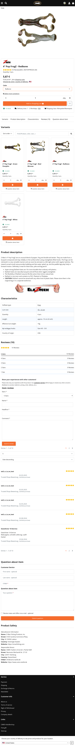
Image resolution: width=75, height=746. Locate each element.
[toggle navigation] (2, 3)
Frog (39, 305)
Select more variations (11, 94)
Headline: (5, 409)
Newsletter (4, 692)
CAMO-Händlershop (7, 724)
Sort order (6, 133)
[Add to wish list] (70, 103)
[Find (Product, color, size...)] (6, 3)
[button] (69, 3)
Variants (5, 119)
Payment (4, 682)
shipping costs (20, 79)
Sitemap (3, 731)
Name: (4, 401)
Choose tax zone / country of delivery (17, 82)
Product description (18, 119)
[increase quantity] (69, 98)
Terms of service (6, 705)
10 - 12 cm (41, 310)
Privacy (3, 711)
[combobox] (35, 742)
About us (4, 702)
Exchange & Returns (7, 688)
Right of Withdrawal (7, 708)
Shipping (4, 685)
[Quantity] (35, 98)
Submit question (37, 618)
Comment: (6, 418)
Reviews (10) (45, 119)
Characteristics (33, 119)
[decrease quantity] (5, 98)
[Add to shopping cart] (12, 185)
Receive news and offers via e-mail (18, 613)
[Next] (72, 448)
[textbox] (35, 743)
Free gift (3, 728)
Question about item (60, 119)
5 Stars (3, 354)
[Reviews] (11, 70)
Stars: (4, 392)
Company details (6, 714)
